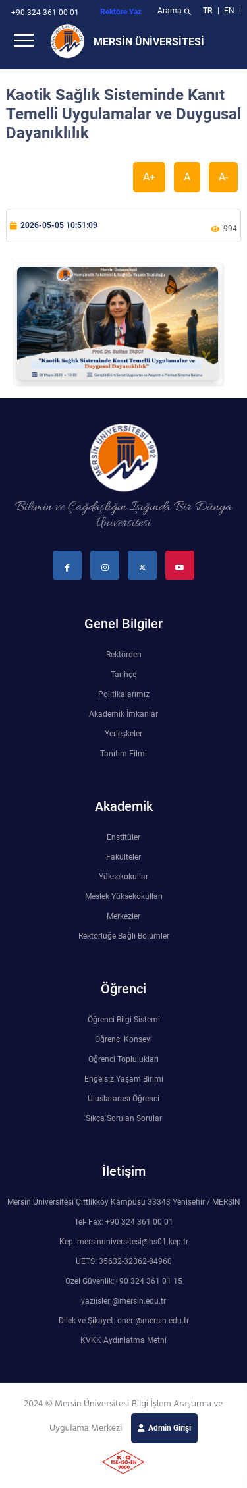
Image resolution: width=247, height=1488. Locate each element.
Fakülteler (123, 857)
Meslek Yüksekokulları (124, 896)
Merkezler (123, 916)
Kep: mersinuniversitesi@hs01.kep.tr (123, 1241)
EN (230, 10)
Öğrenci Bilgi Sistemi (124, 1019)
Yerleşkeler (123, 733)
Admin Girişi (169, 1428)
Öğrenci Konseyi (123, 1039)
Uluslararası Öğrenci (123, 1098)
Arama (175, 12)
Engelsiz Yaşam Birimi (123, 1079)
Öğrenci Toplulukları (123, 1059)
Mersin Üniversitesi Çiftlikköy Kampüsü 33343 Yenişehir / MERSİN (123, 1202)
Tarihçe (123, 674)
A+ (149, 177)
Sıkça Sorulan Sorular (124, 1118)
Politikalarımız (124, 694)
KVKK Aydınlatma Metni (123, 1340)
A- (223, 177)
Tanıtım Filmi (123, 753)
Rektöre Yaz (121, 11)
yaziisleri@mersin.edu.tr (123, 1301)
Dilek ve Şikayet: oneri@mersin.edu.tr (124, 1320)
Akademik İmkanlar (123, 714)
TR (208, 10)
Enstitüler (123, 837)
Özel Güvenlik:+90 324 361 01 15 (123, 1281)
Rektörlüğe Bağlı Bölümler (123, 936)
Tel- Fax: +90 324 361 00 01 (123, 1221)
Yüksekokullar (123, 876)
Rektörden (124, 654)
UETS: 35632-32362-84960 (124, 1261)
